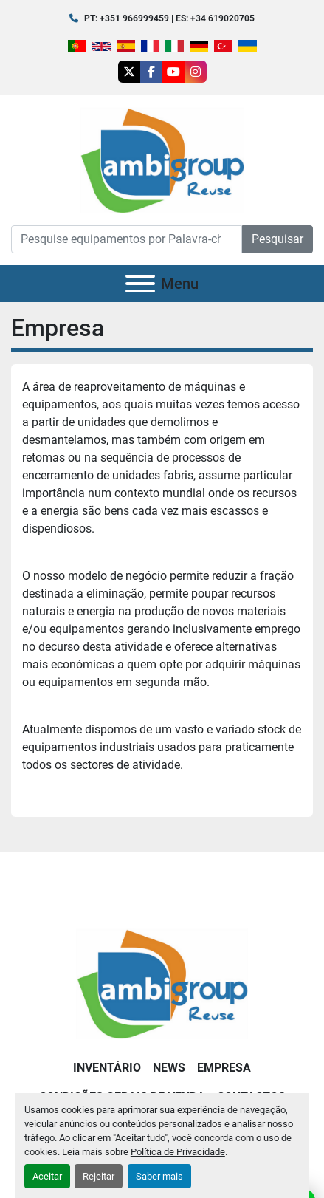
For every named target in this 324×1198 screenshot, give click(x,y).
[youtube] (173, 72)
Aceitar (47, 1176)
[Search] (126, 239)
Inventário (107, 1068)
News (169, 1068)
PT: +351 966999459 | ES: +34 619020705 (169, 18)
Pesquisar (277, 239)
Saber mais (159, 1176)
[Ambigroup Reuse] (161, 983)
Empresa (224, 1068)
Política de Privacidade (178, 1151)
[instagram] (196, 72)
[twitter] (129, 72)
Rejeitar (98, 1176)
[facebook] (151, 72)
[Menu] (140, 283)
